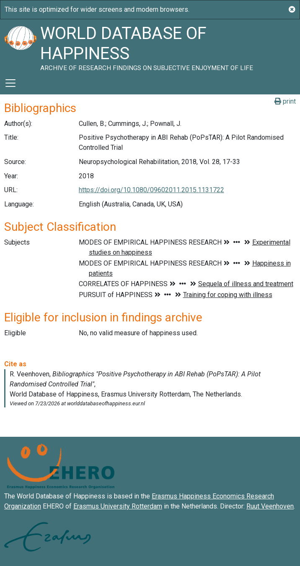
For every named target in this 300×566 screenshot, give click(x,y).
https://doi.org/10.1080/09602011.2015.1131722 (151, 190)
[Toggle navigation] (10, 83)
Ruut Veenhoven (270, 506)
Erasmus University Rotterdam (117, 506)
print (285, 101)
